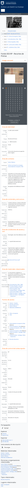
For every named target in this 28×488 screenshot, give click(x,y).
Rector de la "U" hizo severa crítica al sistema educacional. (14, 115)
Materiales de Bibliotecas (15, 307)
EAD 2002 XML (5, 441)
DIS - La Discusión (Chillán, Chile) (14, 44)
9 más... (5, 50)
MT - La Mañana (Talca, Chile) (13, 47)
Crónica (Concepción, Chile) (16, 287)
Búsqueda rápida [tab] (12, 31)
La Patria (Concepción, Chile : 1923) (17, 328)
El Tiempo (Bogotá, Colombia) (16, 286)
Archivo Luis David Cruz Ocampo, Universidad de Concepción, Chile (15, 166)
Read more (13, 296)
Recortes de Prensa (14, 304)
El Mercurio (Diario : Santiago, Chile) (17, 293)
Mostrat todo (14, 122)
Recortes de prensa (14, 339)
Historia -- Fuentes (14, 303)
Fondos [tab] (4, 31)
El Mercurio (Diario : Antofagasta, (17, 294)
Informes (3, 433)
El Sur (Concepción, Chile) (15, 326)
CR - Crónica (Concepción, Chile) (14, 36)
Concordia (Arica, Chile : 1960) (16, 284)
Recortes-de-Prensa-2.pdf (14, 260)
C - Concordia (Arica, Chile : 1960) (14, 39)
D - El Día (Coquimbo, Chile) (13, 41)
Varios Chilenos (11, 162)
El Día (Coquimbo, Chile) (15, 289)
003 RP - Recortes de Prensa (13, 33)
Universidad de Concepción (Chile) (17, 323)
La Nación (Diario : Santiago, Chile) (17, 290)
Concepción (15, 313)
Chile (11, 313)
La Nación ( (3, 473)
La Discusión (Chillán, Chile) (16, 291)
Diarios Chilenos (13, 306)
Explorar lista (4, 435)
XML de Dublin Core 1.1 (7, 440)
